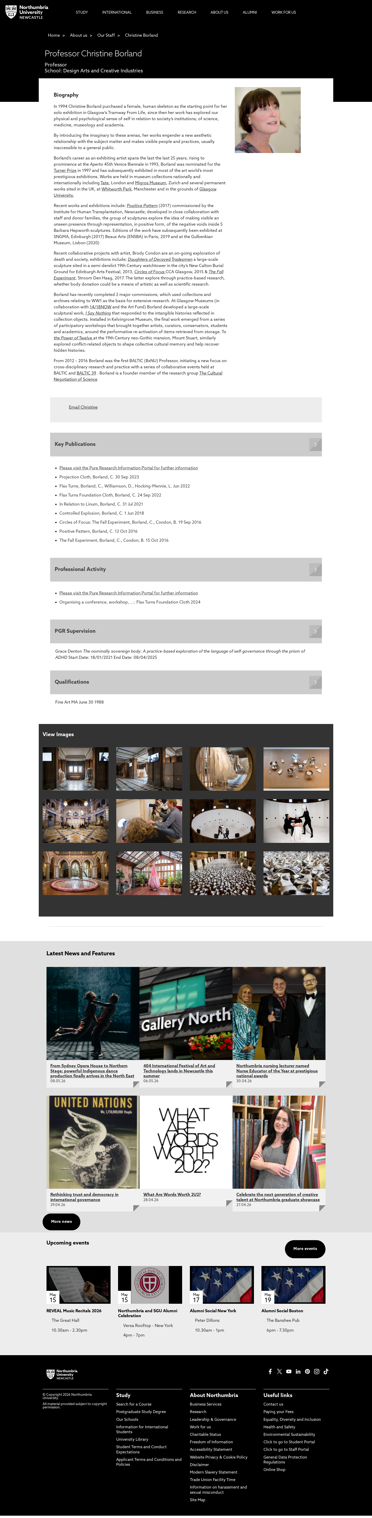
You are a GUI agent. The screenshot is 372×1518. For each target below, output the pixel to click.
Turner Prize (65, 171)
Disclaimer (199, 1467)
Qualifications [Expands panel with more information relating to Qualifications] (72, 684)
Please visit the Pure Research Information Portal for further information (128, 469)
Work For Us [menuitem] (284, 13)
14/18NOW (100, 307)
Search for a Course (133, 1407)
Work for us (200, 1430)
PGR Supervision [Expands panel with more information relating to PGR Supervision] (75, 632)
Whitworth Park (116, 189)
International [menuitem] (117, 13)
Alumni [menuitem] (250, 13)
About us (78, 36)
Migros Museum (150, 183)
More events (305, 1251)
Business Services (205, 1407)
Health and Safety (279, 1430)
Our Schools (127, 1422)
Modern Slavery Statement (213, 1475)
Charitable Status (205, 1437)
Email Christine (83, 408)
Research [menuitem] (187, 13)
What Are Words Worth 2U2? (172, 1197)
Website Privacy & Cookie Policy (218, 1460)
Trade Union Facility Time (212, 1482)
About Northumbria (214, 1398)
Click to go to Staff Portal (286, 1452)
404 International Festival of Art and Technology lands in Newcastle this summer (179, 1073)
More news (61, 1224)
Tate (104, 183)
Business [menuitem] (154, 13)
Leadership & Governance (213, 1422)
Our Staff (106, 36)
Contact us (273, 1407)
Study (123, 1398)
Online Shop (274, 1472)
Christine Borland (141, 36)
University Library (132, 1442)
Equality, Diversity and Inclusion (292, 1422)
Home (54, 36)
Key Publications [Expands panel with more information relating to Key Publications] (75, 444)
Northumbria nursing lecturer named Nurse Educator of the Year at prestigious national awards (277, 1073)
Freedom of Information (211, 1445)
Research (198, 1414)
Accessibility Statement (211, 1452)
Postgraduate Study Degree (141, 1414)
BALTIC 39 (86, 373)
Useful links (278, 1398)
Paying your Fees (278, 1414)
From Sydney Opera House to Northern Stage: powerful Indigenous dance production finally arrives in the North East (92, 1073)
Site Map (197, 1503)
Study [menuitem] (82, 13)
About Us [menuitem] (219, 13)
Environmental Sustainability (289, 1437)
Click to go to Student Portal (289, 1445)
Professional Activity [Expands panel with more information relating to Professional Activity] (80, 570)
